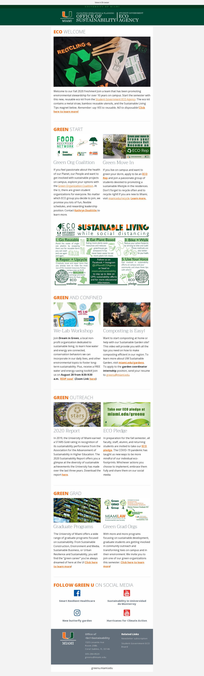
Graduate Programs (73, 526)
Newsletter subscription (134, 638)
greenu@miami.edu (117, 375)
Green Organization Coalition (75, 186)
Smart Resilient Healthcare (77, 601)
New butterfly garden (77, 620)
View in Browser (102, 2)
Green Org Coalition (74, 162)
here (92, 379)
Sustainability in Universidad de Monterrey (126, 602)
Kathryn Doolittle (85, 210)
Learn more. (138, 198)
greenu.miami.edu (102, 668)
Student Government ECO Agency (115, 99)
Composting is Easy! (124, 331)
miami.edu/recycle (119, 198)
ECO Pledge (115, 431)
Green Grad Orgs (120, 526)
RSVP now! (66, 379)
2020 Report (67, 431)
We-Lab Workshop (73, 331)
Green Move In (118, 162)
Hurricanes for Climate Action (127, 620)
